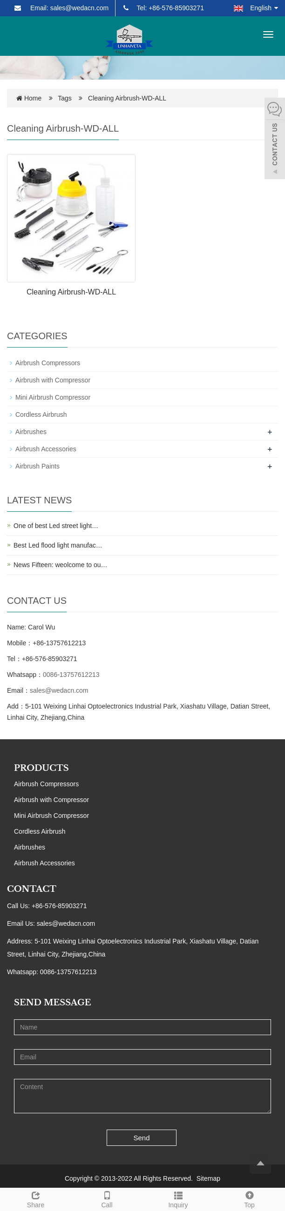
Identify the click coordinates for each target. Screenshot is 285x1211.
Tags (67, 98)
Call (106, 1198)
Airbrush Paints (37, 466)
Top (249, 1198)
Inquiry (178, 1198)
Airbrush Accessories (45, 449)
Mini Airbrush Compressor (52, 397)
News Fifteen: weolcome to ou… (61, 565)
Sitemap (208, 1178)
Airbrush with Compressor (52, 380)
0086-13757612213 (71, 674)
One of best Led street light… (56, 525)
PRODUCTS (41, 768)
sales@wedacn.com (59, 690)
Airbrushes (31, 431)
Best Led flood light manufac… (58, 545)
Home (32, 98)
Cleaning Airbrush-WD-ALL (71, 292)
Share (35, 1198)
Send (142, 1138)
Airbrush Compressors (47, 363)
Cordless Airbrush (41, 414)
